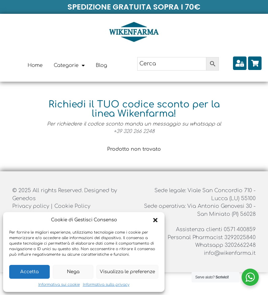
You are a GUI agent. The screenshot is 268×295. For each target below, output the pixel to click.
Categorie (69, 65)
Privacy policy (31, 206)
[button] (155, 220)
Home (35, 65)
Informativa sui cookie (59, 284)
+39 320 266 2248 (134, 131)
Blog (101, 65)
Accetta (29, 271)
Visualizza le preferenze (127, 271)
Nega (73, 271)
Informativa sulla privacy (106, 284)
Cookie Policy (72, 206)
